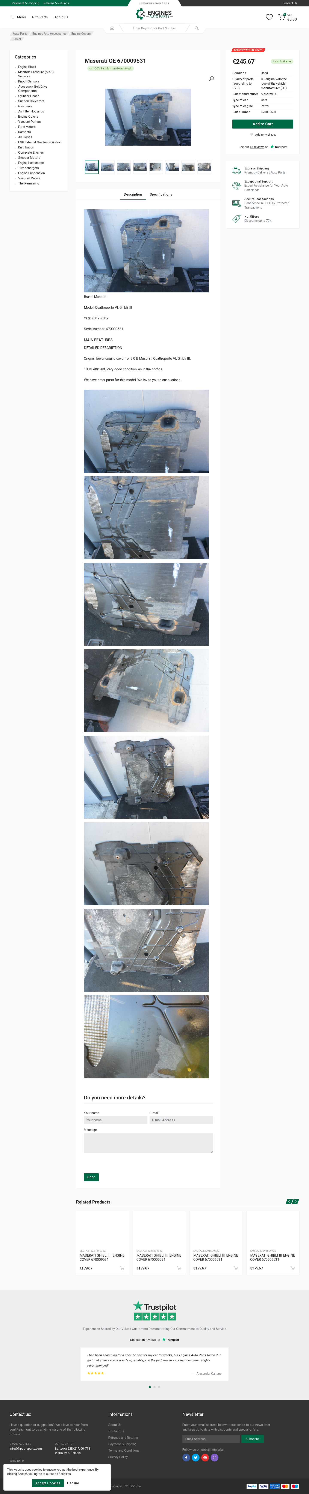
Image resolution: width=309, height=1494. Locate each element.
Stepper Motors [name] (29, 158)
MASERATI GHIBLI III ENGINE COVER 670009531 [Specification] (102, 1257)
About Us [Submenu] (61, 17)
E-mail (154, 1113)
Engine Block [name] (27, 67)
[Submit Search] (196, 28)
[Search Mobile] (112, 28)
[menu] (19, 17)
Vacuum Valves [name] (29, 178)
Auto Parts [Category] (20, 33)
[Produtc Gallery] (102, 1228)
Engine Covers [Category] (81, 33)
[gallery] (211, 78)
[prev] (289, 1201)
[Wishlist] (269, 17)
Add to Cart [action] (263, 124)
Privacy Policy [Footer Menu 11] (118, 1457)
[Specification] (148, 117)
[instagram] (214, 1457)
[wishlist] (262, 135)
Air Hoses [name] (25, 137)
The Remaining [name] (28, 183)
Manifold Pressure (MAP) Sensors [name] (36, 74)
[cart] (122, 1268)
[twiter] (196, 1457)
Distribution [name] (26, 147)
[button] (149, 1387)
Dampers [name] (24, 132)
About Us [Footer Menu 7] (114, 1425)
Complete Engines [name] (31, 152)
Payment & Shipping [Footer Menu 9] (122, 1444)
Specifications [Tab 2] (161, 194)
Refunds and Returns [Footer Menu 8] (123, 1438)
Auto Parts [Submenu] (40, 17)
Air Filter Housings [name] (31, 111)
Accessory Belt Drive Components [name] (32, 89)
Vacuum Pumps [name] (29, 122)
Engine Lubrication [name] (31, 163)
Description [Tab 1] (133, 194)
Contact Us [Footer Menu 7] (116, 1431)
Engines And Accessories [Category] (49, 33)
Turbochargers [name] (28, 168)
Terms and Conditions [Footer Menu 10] (123, 1450)
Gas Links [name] (25, 106)
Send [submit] (91, 1177)
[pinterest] (205, 1457)
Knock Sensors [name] (29, 81)
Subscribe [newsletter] (253, 1439)
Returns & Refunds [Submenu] (56, 3)
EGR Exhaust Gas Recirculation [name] (40, 142)
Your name (91, 1113)
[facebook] (186, 1457)
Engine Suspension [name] (31, 173)
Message (90, 1130)
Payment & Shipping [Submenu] (25, 3)
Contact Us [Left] (289, 3)
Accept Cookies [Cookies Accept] (47, 1483)
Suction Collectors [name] (31, 101)
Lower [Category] (17, 39)
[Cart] (287, 17)
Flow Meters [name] (27, 127)
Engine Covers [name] (28, 116)
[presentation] (116, 1165)
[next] (295, 1201)
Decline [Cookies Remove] (73, 1483)
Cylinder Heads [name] (28, 96)
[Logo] (154, 11)
